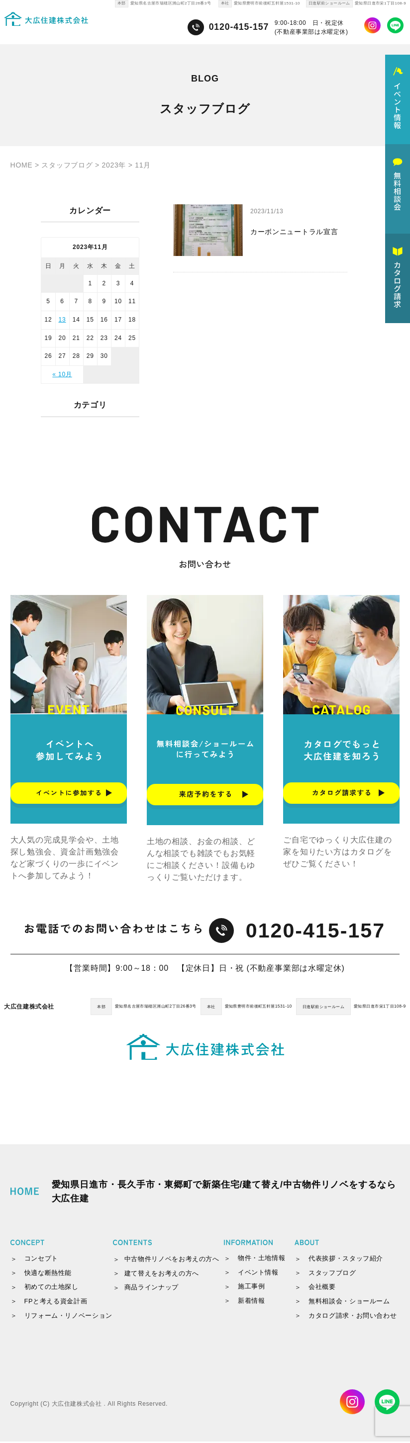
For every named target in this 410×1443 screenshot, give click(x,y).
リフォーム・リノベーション (68, 1317)
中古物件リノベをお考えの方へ (171, 1260)
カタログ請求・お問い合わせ (352, 1317)
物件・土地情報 (261, 1259)
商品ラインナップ (151, 1289)
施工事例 (251, 1288)
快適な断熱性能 (48, 1274)
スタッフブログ (332, 1274)
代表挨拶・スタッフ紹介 (345, 1260)
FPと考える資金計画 (56, 1302)
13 (62, 319)
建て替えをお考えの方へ (161, 1274)
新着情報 (251, 1302)
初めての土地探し (51, 1288)
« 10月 (62, 374)
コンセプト (41, 1260)
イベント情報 (258, 1273)
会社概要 (322, 1288)
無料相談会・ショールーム (349, 1302)
